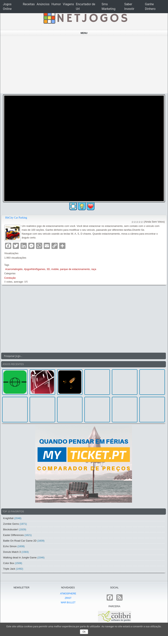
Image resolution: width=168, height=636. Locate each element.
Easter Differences (13, 535)
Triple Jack (9, 568)
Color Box (8, 563)
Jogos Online (7, 6)
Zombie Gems (11, 523)
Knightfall (8, 518)
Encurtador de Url (85, 6)
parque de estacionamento (75, 269)
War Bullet (68, 602)
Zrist (68, 598)
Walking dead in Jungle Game (20, 557)
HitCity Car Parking (16, 217)
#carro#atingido (14, 269)
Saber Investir (129, 6)
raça (93, 269)
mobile (55, 269)
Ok (83, 631)
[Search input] (81, 356)
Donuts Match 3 (12, 551)
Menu (84, 33)
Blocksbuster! (10, 529)
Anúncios (43, 4)
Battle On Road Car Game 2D (20, 540)
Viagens (68, 4)
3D (48, 269)
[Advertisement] (84, 65)
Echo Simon (10, 546)
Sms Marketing (108, 6)
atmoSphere (68, 593)
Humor (56, 4)
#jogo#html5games (34, 269)
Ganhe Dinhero (150, 6)
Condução (10, 277)
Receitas (29, 4)
